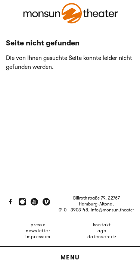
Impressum (38, 236)
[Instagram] (22, 201)
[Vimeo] (46, 201)
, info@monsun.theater (111, 210)
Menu (70, 257)
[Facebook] (10, 201)
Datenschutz (101, 236)
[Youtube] (34, 201)
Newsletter (38, 230)
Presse (38, 224)
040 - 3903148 (73, 210)
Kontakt (102, 224)
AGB (102, 230)
